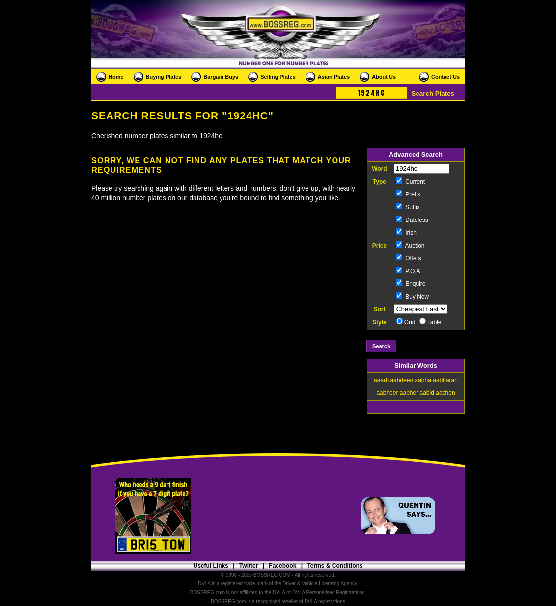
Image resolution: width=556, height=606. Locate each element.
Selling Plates (278, 77)
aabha (423, 380)
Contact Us (445, 77)
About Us (384, 77)
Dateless (412, 220)
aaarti (381, 380)
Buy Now (412, 296)
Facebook (282, 565)
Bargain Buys (220, 77)
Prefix (408, 194)
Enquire (411, 283)
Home (116, 77)
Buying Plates (164, 77)
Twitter (248, 565)
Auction (410, 245)
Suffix (408, 207)
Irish (406, 232)
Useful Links (210, 565)
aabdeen (401, 380)
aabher (409, 392)
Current (410, 181)
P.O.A (408, 271)
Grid (406, 322)
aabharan (445, 380)
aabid (427, 392)
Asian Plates (334, 77)
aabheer (387, 392)
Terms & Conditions (334, 565)
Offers (408, 258)
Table (430, 322)
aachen (445, 392)
